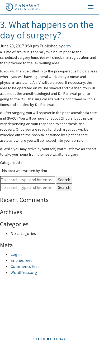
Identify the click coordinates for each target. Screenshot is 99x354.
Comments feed (25, 266)
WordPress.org (24, 272)
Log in (16, 254)
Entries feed (21, 260)
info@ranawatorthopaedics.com (30, 322)
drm (67, 45)
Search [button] (64, 179)
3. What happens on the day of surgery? (46, 30)
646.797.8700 (40, 303)
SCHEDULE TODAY (49, 338)
